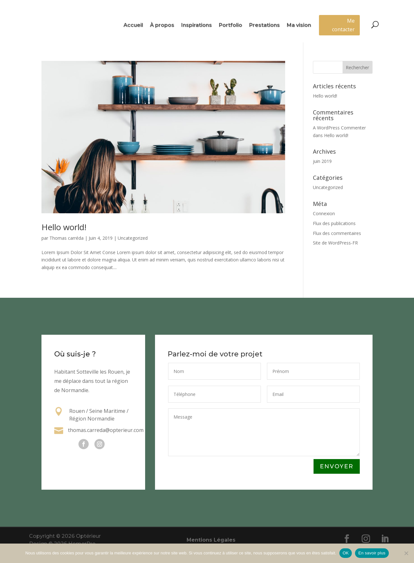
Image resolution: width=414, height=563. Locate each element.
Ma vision (299, 25)
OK (346, 553)
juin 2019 (322, 174)
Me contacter (343, 25)
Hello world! (63, 240)
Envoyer (336, 479)
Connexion (324, 226)
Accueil (133, 25)
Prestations (264, 25)
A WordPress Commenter (339, 141)
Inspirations (196, 25)
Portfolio (230, 25)
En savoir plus (371, 553)
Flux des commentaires (337, 246)
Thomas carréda (66, 251)
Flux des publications (334, 236)
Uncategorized (133, 251)
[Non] (406, 553)
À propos (162, 25)
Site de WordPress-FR (335, 256)
